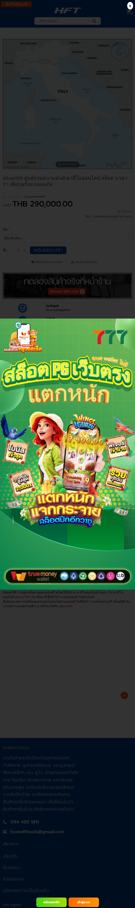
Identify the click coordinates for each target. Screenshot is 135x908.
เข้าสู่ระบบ (83, 902)
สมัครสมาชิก (51, 902)
